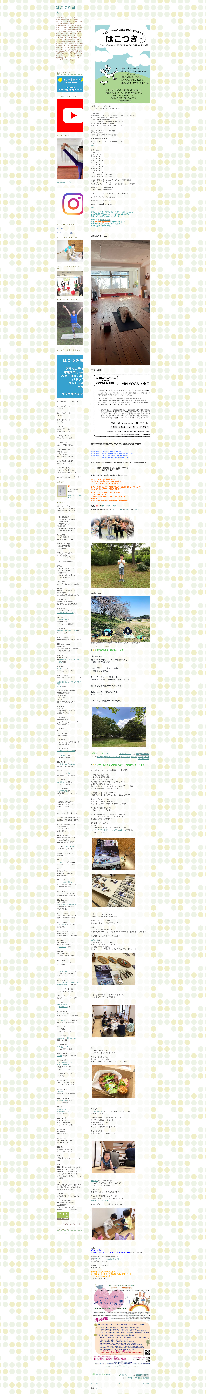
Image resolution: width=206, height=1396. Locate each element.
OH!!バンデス (73, 982)
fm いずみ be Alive (63, 1047)
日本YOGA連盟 (69, 846)
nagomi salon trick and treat (66, 1038)
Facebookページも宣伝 (65, 233)
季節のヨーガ (63, 1007)
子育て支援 (138, 1378)
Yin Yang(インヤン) (63, 1020)
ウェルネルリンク (63, 1111)
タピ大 (59, 1056)
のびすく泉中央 (62, 791)
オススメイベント (114, 757)
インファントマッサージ (65, 613)
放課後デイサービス (64, 1109)
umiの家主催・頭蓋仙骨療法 (66, 904)
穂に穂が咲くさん (97, 1111)
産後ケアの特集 (62, 984)
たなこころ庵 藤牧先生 (65, 882)
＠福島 (59, 662)
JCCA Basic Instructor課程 (66, 751)
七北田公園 (145, 759)
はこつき (60, 228)
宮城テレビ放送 (62, 982)
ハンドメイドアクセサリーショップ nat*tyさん (108, 830)
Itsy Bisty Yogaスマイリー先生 (67, 630)
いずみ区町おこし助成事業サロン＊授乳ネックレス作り (120, 765)
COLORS (72, 764)
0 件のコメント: (125, 754)
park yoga (100, 757)
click (92, 145)
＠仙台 (59, 686)
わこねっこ (62, 947)
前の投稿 (146, 1383)
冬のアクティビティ (64, 1064)
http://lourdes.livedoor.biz (100, 1200)
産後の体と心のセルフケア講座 (69, 659)
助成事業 (146, 1378)
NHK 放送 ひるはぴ (63, 1004)
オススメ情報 (125, 757)
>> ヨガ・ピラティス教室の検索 (69, 1224)
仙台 (69, 773)
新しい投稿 (94, 1383)
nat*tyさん (94, 940)
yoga (106, 757)
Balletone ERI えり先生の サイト (108, 1259)
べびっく (60, 668)
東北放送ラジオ (62, 764)
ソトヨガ (140, 757)
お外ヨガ (134, 757)
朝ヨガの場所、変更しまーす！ (110, 650)
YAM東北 (60, 1091)
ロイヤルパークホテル (64, 1062)
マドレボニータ (62, 619)
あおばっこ (61, 782)
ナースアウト (129, 1378)
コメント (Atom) (100, 1388)
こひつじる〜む (62, 755)
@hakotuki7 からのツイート (68, 182)
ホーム (120, 1383)
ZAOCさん (60, 1013)
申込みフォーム (105, 220)
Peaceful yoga (62, 1100)
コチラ (103, 506)
